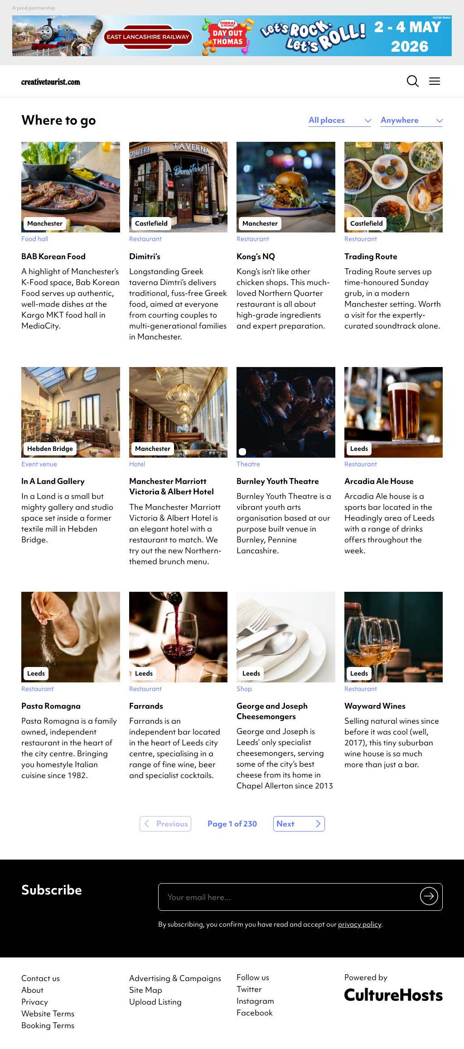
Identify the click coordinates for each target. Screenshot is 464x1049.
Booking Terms (47, 1025)
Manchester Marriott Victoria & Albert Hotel (171, 486)
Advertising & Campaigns (175, 978)
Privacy (34, 1001)
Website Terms (47, 1013)
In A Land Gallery (53, 481)
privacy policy (359, 924)
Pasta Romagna (51, 706)
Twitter (249, 989)
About (32, 990)
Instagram (255, 1001)
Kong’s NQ (256, 256)
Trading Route (370, 256)
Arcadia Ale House (379, 481)
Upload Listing (155, 1001)
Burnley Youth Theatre (278, 481)
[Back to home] (50, 81)
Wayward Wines (375, 706)
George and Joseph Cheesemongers (272, 711)
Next (285, 823)
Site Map (145, 990)
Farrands (146, 706)
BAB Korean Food (53, 256)
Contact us (40, 978)
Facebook (255, 1012)
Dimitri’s (144, 256)
